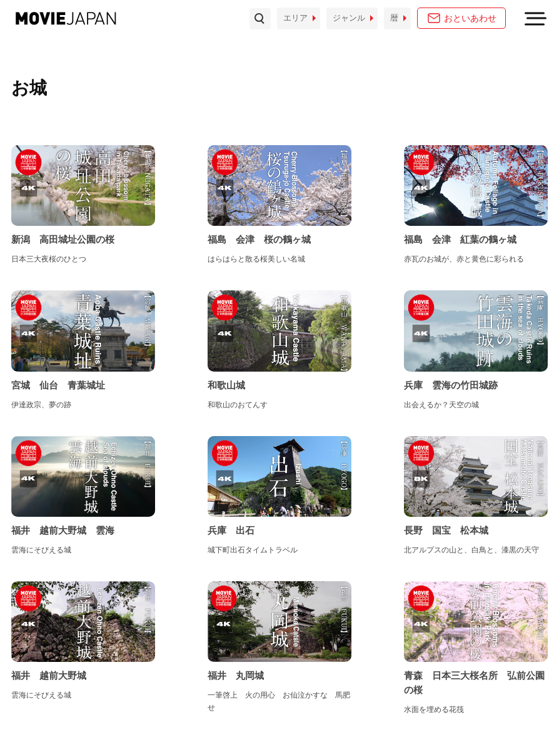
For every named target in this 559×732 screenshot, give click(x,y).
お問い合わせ (35, 701)
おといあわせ (470, 18)
